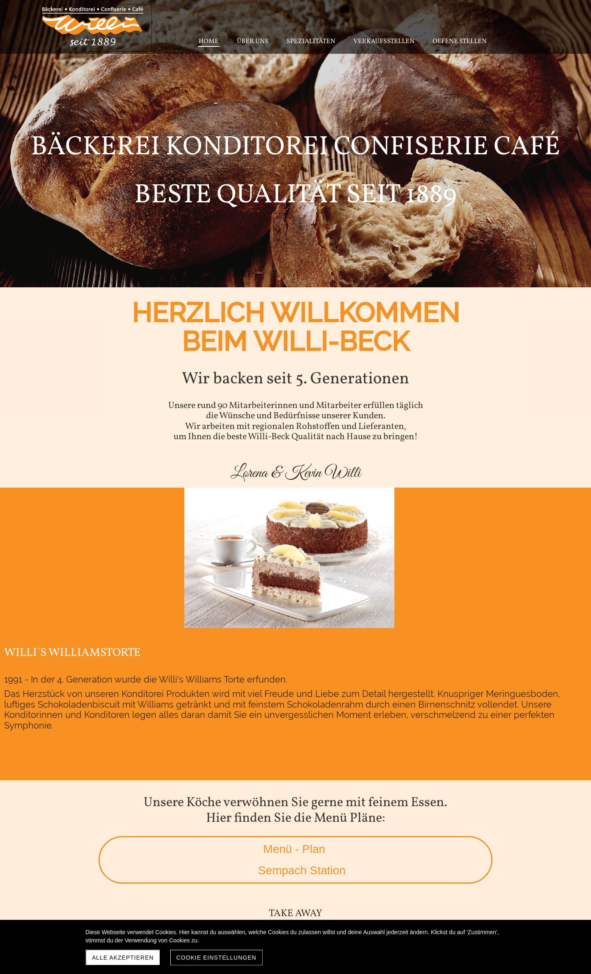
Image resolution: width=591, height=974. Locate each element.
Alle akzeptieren (123, 957)
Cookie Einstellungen (216, 957)
